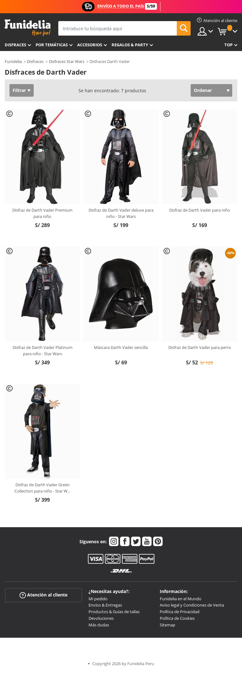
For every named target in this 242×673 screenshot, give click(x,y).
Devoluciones (101, 618)
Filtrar (19, 90)
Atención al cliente (43, 594)
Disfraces (15, 45)
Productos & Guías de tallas (114, 611)
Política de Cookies (177, 618)
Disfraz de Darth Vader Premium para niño (42, 213)
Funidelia (13, 61)
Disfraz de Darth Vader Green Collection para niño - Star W (42, 488)
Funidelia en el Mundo (180, 599)
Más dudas (99, 625)
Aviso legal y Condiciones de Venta (192, 605)
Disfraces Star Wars (66, 61)
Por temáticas (52, 45)
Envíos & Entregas (105, 605)
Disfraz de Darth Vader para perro (199, 347)
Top (228, 45)
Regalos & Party (130, 45)
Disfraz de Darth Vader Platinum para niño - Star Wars (42, 350)
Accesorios (89, 45)
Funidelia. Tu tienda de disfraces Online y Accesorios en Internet (27, 28)
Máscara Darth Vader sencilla (121, 347)
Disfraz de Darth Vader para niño (199, 210)
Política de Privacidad (179, 611)
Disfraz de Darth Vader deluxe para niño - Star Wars (121, 213)
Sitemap (167, 625)
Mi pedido (98, 599)
